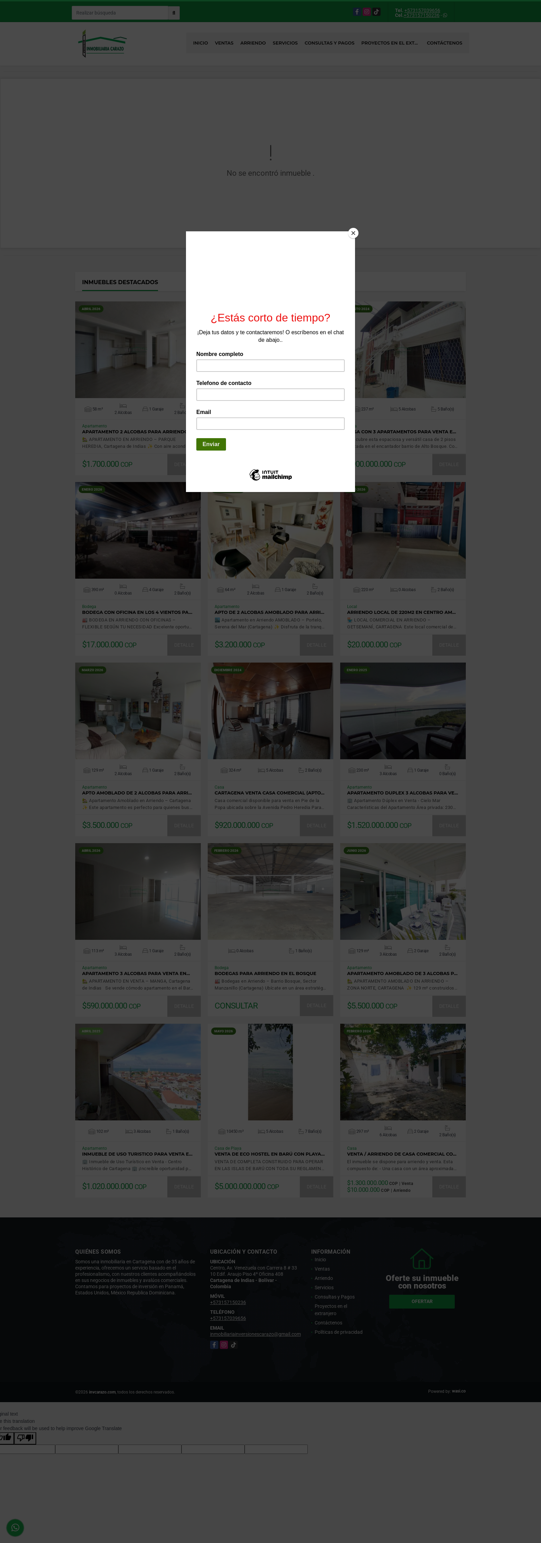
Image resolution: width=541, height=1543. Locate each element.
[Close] (353, 233)
